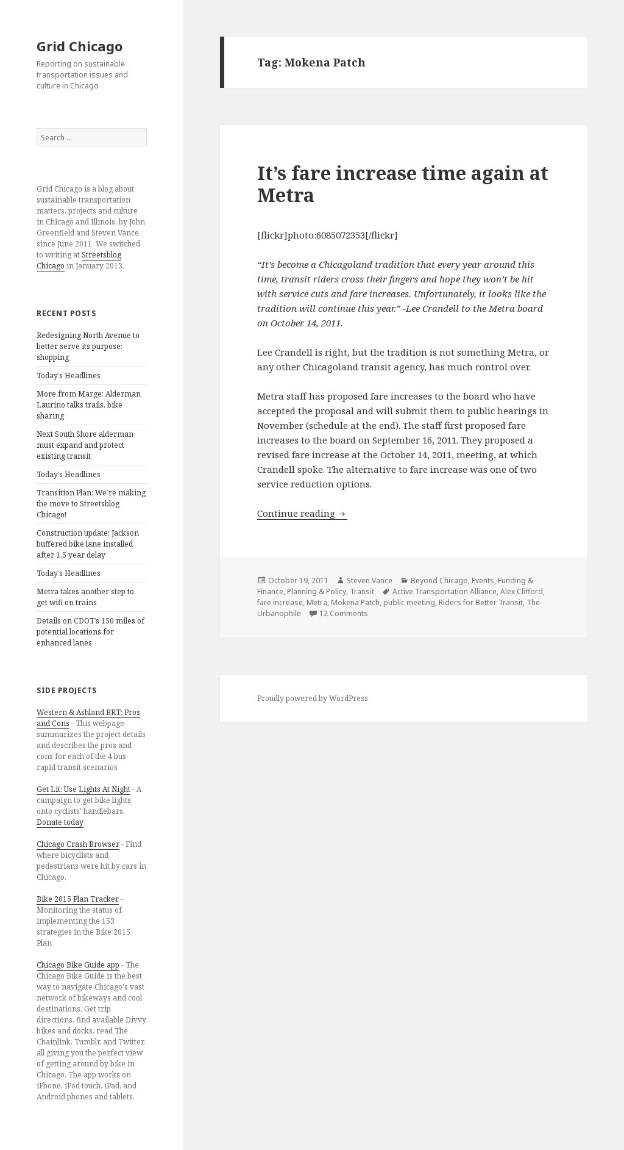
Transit (362, 591)
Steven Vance (369, 580)
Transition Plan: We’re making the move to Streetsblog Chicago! (91, 503)
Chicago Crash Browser (78, 844)
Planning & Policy (316, 591)
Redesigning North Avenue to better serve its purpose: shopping (88, 346)
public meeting (409, 602)
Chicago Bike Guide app (78, 965)
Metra (317, 602)
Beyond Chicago (439, 580)
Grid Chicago (79, 46)
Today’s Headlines (69, 375)
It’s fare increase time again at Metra (402, 183)
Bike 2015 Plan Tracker (78, 899)
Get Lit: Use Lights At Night (83, 789)
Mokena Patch (355, 602)
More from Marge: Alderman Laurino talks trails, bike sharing (89, 405)
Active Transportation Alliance (444, 591)
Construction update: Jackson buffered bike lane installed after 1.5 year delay (88, 544)
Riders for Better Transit (481, 602)
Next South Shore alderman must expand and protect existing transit (85, 445)
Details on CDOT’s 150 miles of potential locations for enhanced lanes (90, 632)
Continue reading (302, 513)
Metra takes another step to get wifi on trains (85, 597)
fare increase (280, 602)
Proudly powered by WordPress (312, 698)
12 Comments (343, 613)
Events (483, 580)
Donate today (60, 822)
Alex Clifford (521, 591)
